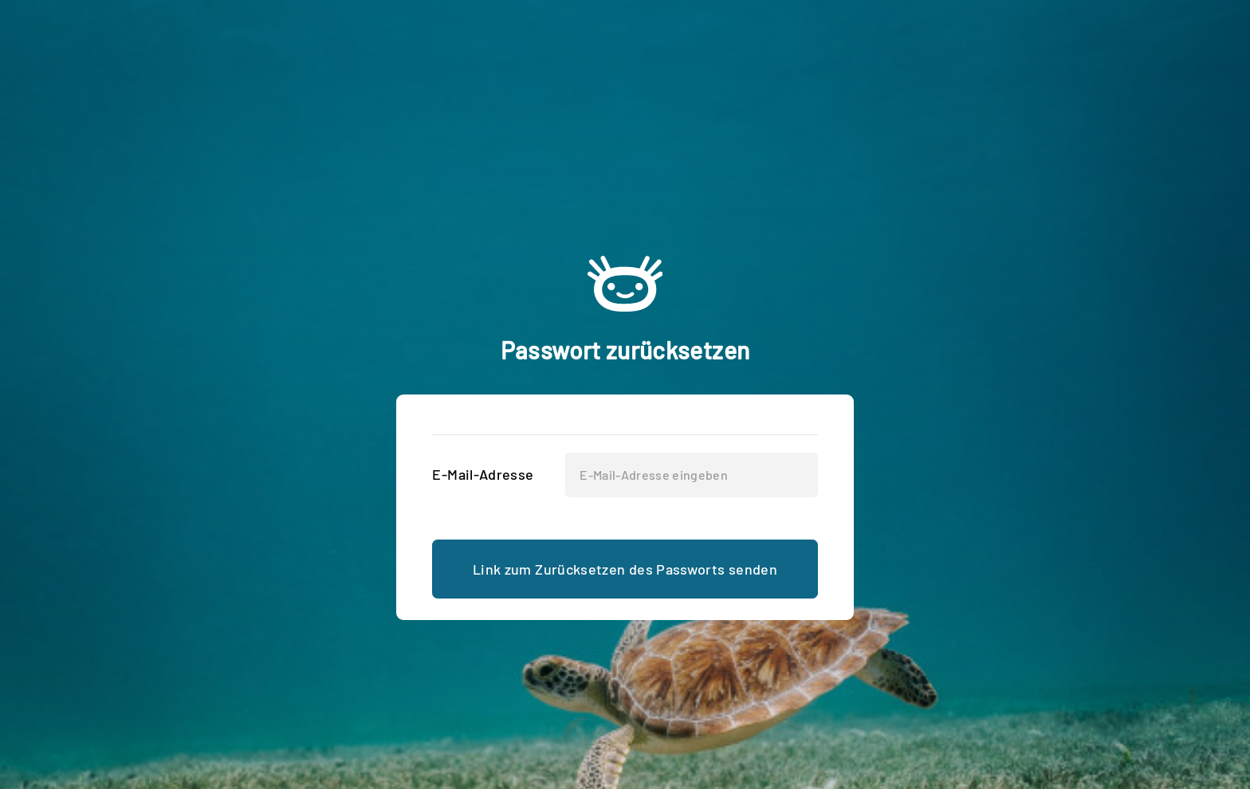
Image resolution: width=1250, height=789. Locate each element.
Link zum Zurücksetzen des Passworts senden (625, 569)
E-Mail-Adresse (482, 474)
